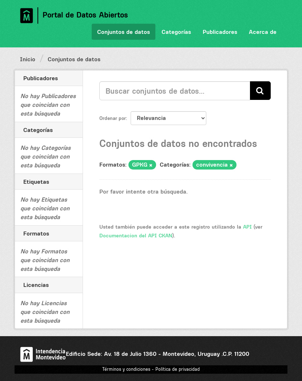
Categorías (176, 31)
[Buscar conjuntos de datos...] (174, 90)
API (247, 226)
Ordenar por (112, 118)
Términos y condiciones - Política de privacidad (151, 369)
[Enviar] (260, 90)
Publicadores (220, 31)
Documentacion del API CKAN (135, 235)
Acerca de (263, 31)
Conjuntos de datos (123, 31)
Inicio (27, 59)
